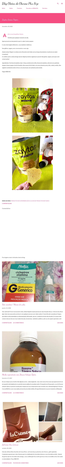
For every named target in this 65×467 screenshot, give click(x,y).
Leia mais (60, 322)
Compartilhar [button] (7, 203)
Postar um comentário (21, 463)
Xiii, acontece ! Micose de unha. (14, 304)
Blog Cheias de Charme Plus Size (20, 3)
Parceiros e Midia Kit (32, 8)
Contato (19, 8)
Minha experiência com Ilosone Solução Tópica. (19, 374)
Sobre (11, 8)
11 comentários (18, 393)
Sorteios (44, 8)
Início (3, 8)
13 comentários (18, 322)
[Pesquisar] (58, 3)
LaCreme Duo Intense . (10, 445)
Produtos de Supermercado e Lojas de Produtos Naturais (30, 201)
